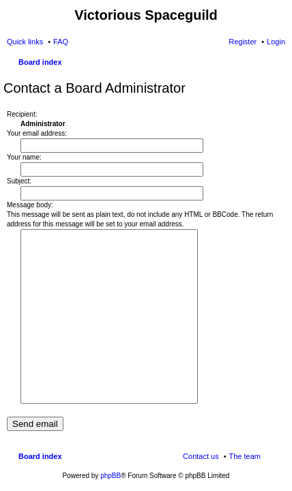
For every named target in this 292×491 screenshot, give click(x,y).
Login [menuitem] (276, 42)
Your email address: (37, 133)
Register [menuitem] (243, 42)
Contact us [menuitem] (201, 456)
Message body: (30, 205)
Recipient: (22, 114)
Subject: (19, 181)
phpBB (110, 475)
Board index (40, 62)
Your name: (24, 157)
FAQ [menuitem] (60, 42)
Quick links (25, 42)
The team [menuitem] (245, 456)
